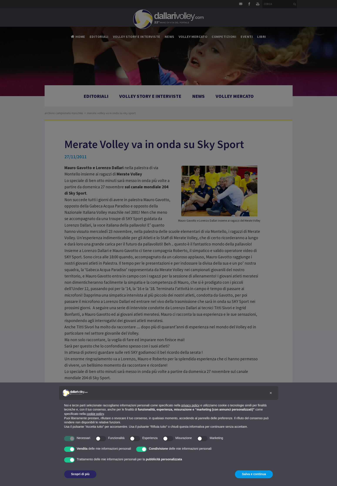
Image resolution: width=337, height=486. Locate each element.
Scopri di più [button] (80, 474)
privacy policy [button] (190, 405)
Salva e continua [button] (254, 474)
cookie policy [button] (95, 414)
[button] (270, 392)
